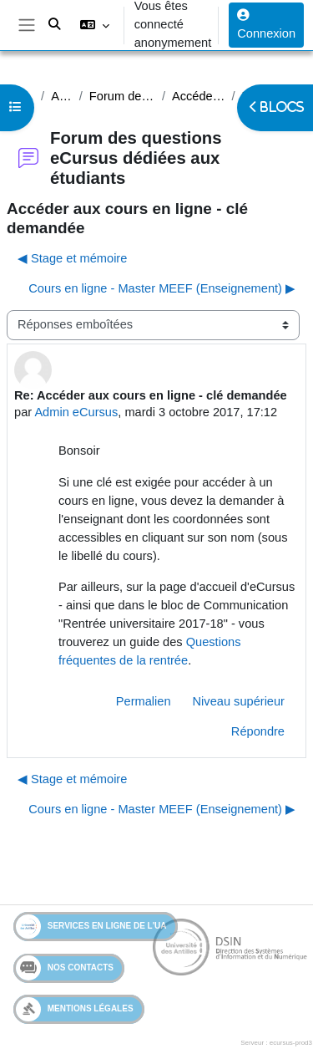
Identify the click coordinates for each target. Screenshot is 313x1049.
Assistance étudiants (62, 96)
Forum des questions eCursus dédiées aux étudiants (122, 96)
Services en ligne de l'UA (91, 926)
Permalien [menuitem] (143, 701)
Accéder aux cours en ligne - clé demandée (198, 96)
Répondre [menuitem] (258, 731)
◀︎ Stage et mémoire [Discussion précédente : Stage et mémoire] (72, 258)
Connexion (266, 24)
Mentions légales (75, 1009)
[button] (93, 25)
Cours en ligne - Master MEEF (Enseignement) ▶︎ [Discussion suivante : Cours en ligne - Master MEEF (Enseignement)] (161, 288)
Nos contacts (65, 967)
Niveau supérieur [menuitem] (239, 701)
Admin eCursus (76, 412)
